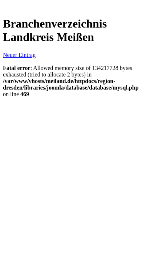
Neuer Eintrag (19, 55)
